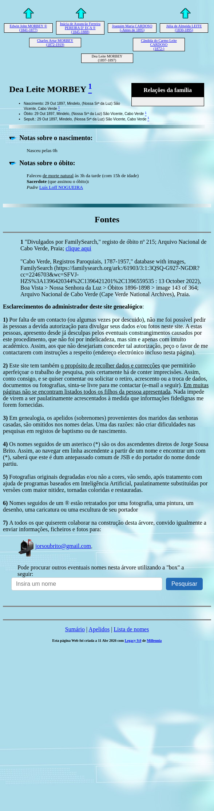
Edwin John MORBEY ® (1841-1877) (28, 28)
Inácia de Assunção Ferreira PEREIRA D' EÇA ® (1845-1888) (80, 28)
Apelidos (99, 629)
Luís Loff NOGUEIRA (61, 187)
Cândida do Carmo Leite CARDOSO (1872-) (159, 45)
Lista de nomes (131, 629)
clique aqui (78, 248)
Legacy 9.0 (133, 641)
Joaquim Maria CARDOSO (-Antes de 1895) (132, 28)
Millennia (154, 641)
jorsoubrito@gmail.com (54, 546)
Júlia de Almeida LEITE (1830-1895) (184, 28)
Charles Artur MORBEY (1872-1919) (55, 43)
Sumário (75, 629)
